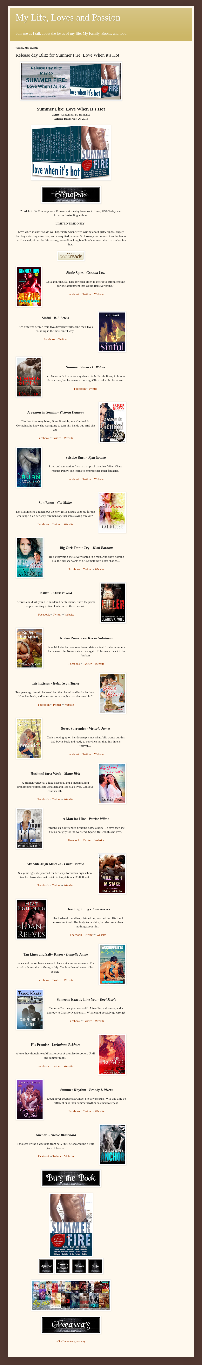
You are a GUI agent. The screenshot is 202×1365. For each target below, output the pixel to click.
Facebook (73, 294)
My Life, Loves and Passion (68, 17)
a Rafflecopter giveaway (70, 1341)
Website (99, 294)
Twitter (86, 294)
